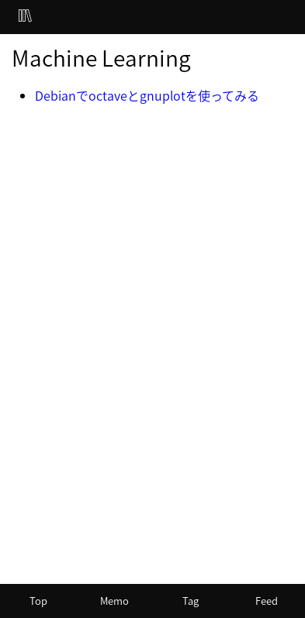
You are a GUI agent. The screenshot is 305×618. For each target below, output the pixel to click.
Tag (190, 600)
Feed (266, 600)
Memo (114, 600)
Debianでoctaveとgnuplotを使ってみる (147, 95)
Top (38, 600)
